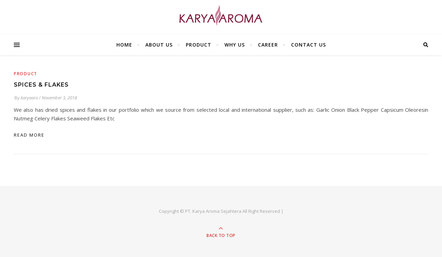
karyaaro (29, 98)
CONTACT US (308, 44)
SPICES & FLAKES (41, 84)
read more (29, 135)
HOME (124, 44)
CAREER (268, 44)
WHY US (234, 44)
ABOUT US (159, 44)
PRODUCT (198, 44)
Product (25, 74)
